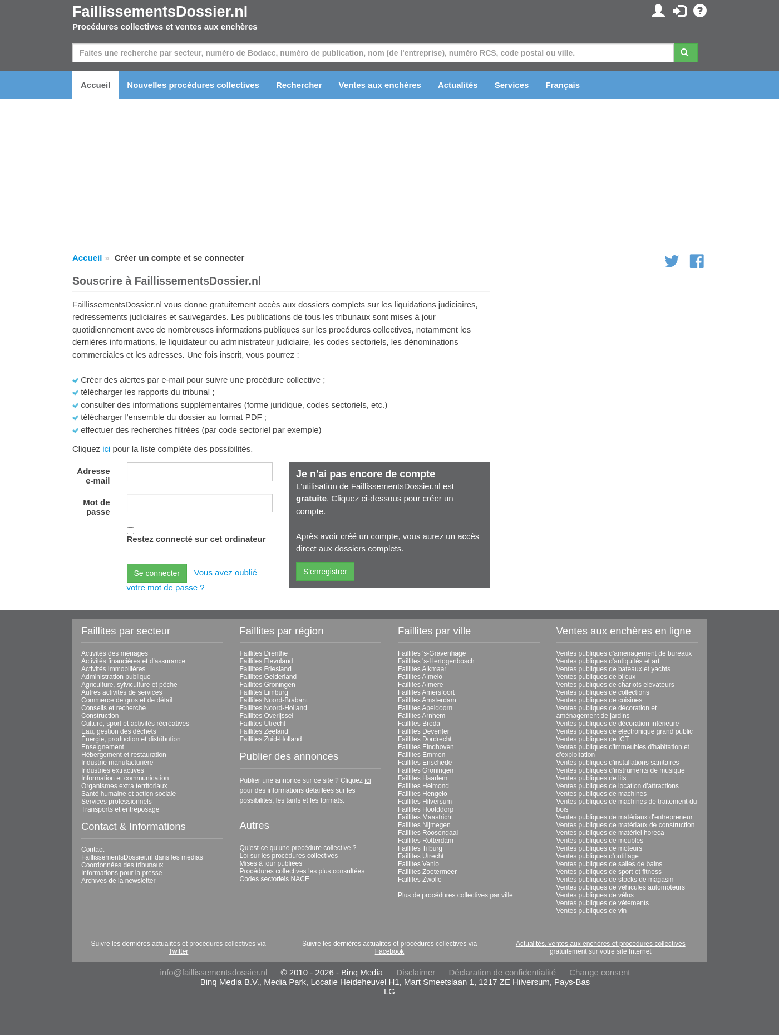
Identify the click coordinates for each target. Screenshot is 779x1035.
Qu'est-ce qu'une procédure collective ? (298, 848)
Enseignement (102, 747)
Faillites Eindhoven (426, 747)
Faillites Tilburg (420, 848)
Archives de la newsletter (118, 881)
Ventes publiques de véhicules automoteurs (621, 887)
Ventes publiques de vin (591, 911)
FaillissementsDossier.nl (160, 11)
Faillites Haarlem (422, 778)
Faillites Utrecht (263, 724)
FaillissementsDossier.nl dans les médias (142, 857)
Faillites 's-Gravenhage (432, 653)
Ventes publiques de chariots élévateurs (615, 685)
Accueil (95, 85)
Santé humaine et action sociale (128, 794)
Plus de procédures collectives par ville (455, 895)
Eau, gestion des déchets (118, 731)
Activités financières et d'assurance (133, 661)
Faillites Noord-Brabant (274, 700)
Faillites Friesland (266, 669)
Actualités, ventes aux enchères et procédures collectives (601, 944)
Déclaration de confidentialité (502, 972)
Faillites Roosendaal (428, 833)
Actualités (458, 85)
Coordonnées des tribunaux (122, 865)
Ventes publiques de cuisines (599, 700)
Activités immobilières (113, 669)
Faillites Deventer (424, 731)
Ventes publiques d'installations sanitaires (617, 763)
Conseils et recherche (113, 708)
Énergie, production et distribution (131, 739)
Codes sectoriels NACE (274, 879)
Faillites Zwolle (420, 879)
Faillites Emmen (421, 755)
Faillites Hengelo (422, 794)
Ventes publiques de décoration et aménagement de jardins (606, 712)
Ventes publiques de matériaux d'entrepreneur (624, 817)
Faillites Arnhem (421, 716)
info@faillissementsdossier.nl (213, 972)
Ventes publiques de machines (601, 794)
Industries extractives (112, 770)
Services (512, 85)
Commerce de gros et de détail (126, 700)
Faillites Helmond (423, 786)
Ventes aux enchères (380, 85)
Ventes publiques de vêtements (602, 903)
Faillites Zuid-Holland (271, 739)
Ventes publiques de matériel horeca (610, 833)
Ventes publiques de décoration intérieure (617, 724)
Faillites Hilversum (425, 801)
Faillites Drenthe (264, 653)
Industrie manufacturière (117, 763)
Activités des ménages (114, 653)
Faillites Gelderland (268, 677)
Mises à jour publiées (271, 863)
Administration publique (116, 677)
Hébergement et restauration (123, 755)
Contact (92, 849)
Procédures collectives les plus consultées (302, 871)
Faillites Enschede (425, 763)
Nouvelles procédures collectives (193, 85)
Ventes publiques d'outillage (597, 856)
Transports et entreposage (120, 809)
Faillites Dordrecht (425, 739)
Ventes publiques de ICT (592, 739)
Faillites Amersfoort (426, 692)
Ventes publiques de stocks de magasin (615, 879)
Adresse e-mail (93, 475)
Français (562, 85)
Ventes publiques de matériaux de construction (625, 825)
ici (106, 448)
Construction (100, 716)
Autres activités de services (121, 692)
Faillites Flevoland (266, 661)
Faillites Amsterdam (427, 700)
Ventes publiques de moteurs (599, 848)
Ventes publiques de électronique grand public (624, 731)
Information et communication (125, 778)
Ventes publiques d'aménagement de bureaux (624, 653)
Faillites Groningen (267, 685)
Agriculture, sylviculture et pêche (129, 685)
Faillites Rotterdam (425, 840)
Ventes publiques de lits (591, 778)
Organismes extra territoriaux (124, 786)
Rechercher (299, 85)
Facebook (390, 951)
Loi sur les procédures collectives (289, 856)
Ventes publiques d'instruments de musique (620, 770)
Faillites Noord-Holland (273, 708)
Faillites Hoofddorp (425, 809)
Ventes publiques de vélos (595, 895)
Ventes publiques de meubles (600, 840)
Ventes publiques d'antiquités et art (608, 661)
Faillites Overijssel (267, 716)
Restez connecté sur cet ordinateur (196, 539)
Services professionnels (116, 801)
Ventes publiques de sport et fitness (609, 872)
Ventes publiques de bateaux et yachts (613, 669)
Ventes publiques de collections (602, 692)
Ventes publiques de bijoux (596, 677)
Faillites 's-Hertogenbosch (436, 661)
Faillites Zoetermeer (427, 872)
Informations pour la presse (121, 873)
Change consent (599, 972)
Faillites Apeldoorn (425, 708)
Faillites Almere (420, 685)
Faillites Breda (419, 724)
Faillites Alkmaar (422, 669)
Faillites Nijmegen (424, 825)
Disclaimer (415, 972)
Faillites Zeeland (264, 731)
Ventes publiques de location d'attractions (617, 786)
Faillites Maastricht (425, 817)
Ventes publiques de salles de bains (609, 864)
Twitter (178, 951)
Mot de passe (96, 506)
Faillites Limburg (264, 692)
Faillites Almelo (420, 677)
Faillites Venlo (418, 864)
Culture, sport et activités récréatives (135, 724)
